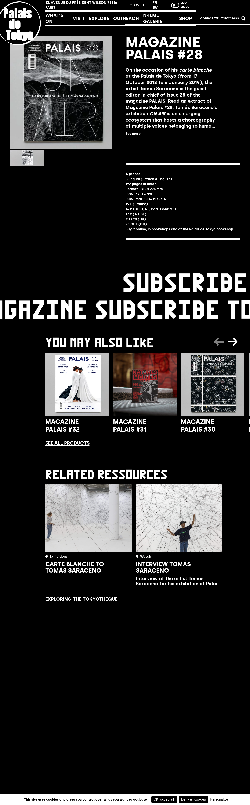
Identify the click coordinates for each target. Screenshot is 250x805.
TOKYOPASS (230, 18)
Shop (185, 18)
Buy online (145, 145)
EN (154, 7)
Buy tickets (223, 6)
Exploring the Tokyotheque (81, 599)
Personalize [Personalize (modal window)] (219, 799)
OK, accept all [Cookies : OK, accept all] (164, 799)
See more (133, 134)
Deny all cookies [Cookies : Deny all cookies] (193, 799)
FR (154, 2)
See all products (67, 443)
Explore (99, 18)
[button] (243, 19)
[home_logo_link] (22, 51)
